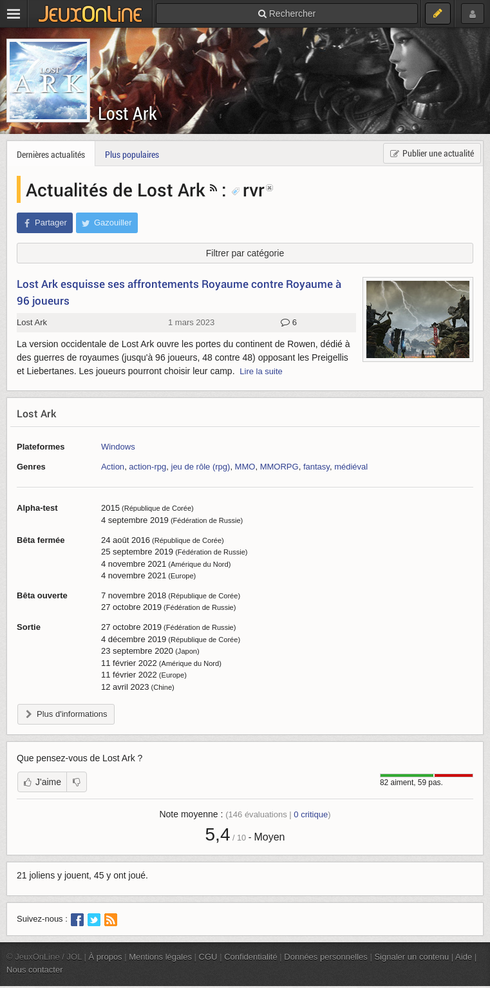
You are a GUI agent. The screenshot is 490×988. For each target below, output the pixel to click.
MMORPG (279, 466)
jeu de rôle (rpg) (200, 466)
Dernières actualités (51, 154)
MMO (245, 466)
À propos (105, 957)
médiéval (351, 466)
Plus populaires (132, 154)
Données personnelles (326, 957)
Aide (463, 957)
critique (311, 814)
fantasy (316, 466)
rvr (248, 189)
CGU (208, 957)
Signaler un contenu (411, 957)
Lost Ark (127, 113)
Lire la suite (261, 371)
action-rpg (147, 466)
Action (112, 466)
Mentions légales (160, 957)
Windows (118, 446)
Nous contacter (34, 969)
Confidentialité (251, 957)
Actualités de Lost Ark (115, 189)
